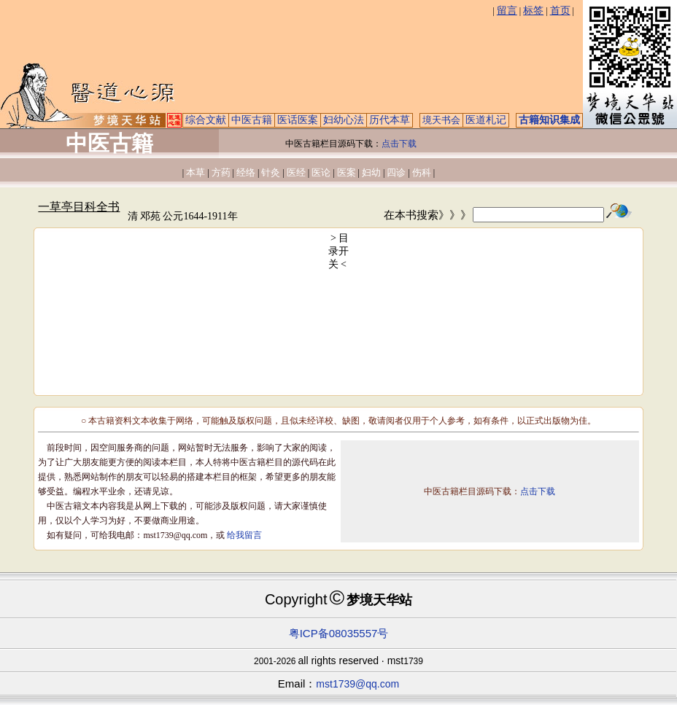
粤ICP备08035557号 (339, 633)
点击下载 (399, 144)
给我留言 (244, 535)
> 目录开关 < (338, 251)
